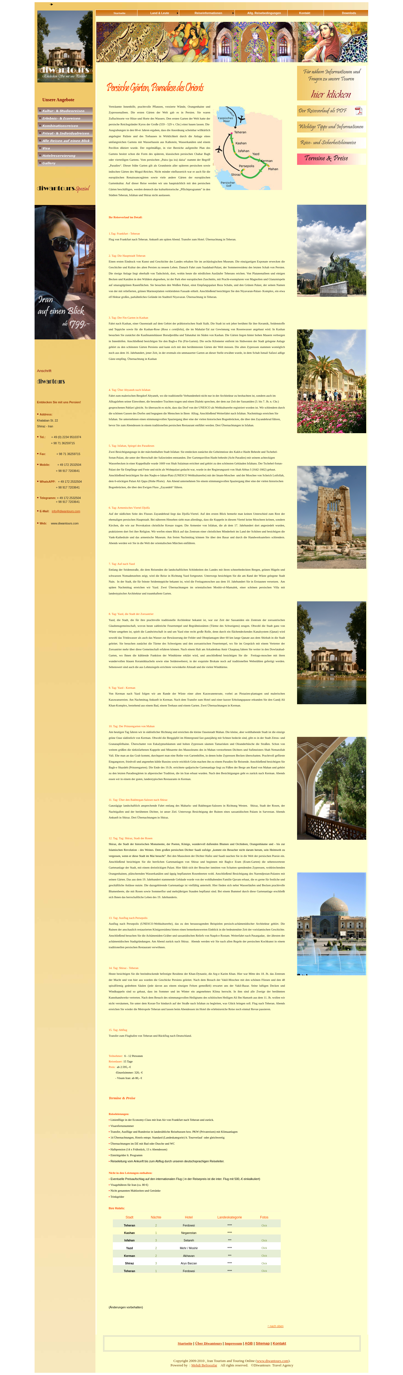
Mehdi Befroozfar (204, 1365)
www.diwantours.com (272, 1361)
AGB (249, 1343)
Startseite (185, 1343)
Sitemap (263, 1343)
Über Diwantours (208, 1343)
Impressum (233, 1343)
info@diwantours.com (66, 511)
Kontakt (279, 1343)
